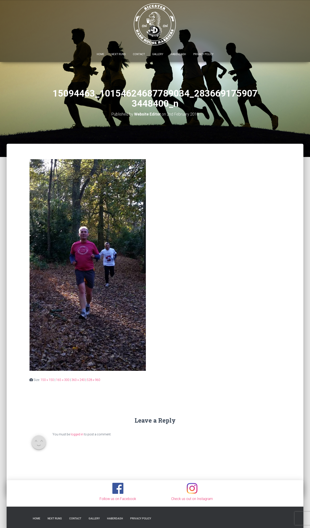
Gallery (157, 54)
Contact (139, 54)
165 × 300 (62, 380)
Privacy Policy (203, 54)
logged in (77, 434)
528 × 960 (93, 380)
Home (100, 54)
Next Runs (118, 54)
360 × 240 (78, 380)
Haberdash (178, 54)
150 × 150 (47, 380)
